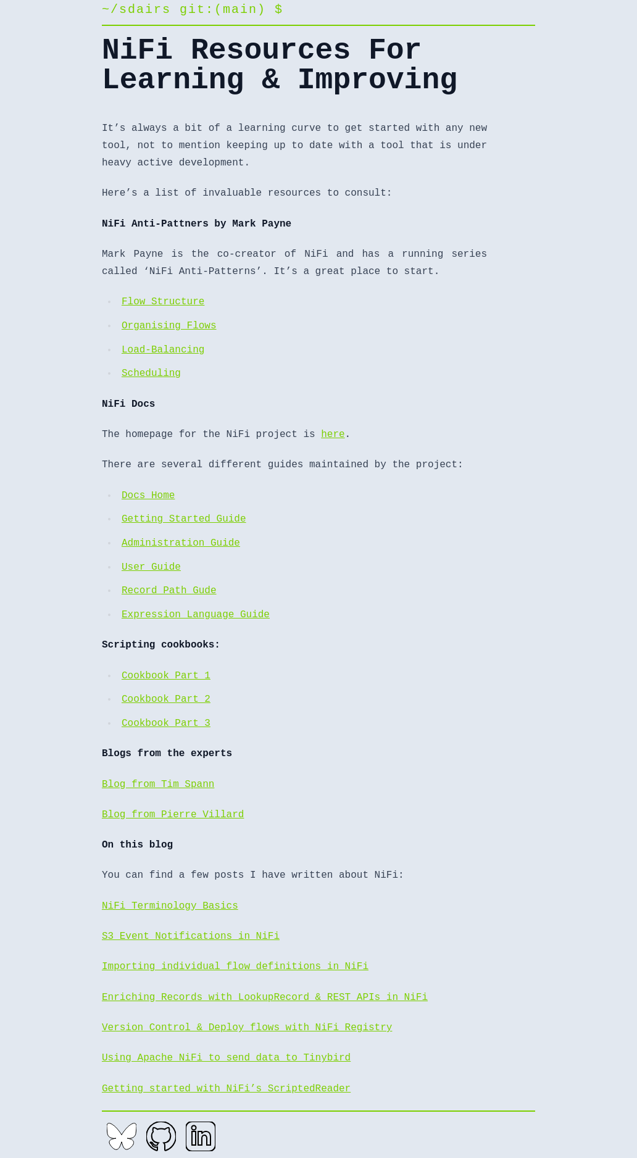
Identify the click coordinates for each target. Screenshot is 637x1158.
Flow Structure (163, 301)
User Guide (151, 567)
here (332, 434)
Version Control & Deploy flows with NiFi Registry (247, 1027)
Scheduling (151, 373)
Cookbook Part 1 (166, 675)
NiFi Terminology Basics (170, 906)
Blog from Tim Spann (158, 784)
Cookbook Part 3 (166, 723)
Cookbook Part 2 (166, 699)
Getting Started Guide (184, 519)
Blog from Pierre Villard (173, 814)
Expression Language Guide (196, 614)
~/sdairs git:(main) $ (192, 9)
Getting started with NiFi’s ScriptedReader (226, 1088)
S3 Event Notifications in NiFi (191, 936)
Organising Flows (169, 325)
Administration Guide (181, 543)
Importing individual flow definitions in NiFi (235, 966)
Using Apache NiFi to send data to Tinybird (226, 1058)
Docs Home (148, 495)
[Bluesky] (121, 1136)
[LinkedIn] (200, 1136)
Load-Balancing (163, 350)
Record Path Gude (169, 590)
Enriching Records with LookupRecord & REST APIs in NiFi (265, 997)
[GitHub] (161, 1136)
